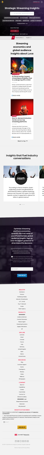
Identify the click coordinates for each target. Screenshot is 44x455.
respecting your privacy (20, 251)
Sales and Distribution (8, 20)
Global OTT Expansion (36, 20)
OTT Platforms (24, 17)
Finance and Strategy (34, 17)
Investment (18, 20)
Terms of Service (18, 447)
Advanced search (21, 23)
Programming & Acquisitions (11, 17)
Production (26, 20)
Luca (14, 31)
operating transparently (21, 253)
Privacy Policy (26, 447)
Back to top (22, 141)
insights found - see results (19, 34)
